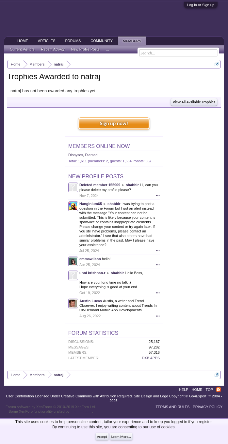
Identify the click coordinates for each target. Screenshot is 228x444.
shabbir (132, 185)
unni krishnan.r (92, 273)
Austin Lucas (90, 301)
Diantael (91, 155)
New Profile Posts (95, 176)
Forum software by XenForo (51, 407)
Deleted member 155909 (99, 185)
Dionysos (75, 155)
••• (158, 196)
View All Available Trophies (194, 102)
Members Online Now (99, 146)
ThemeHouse (81, 411)
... (107, 49)
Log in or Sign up (200, 5)
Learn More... (121, 437)
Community (101, 41)
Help (183, 390)
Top (209, 390)
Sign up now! (114, 123)
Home (22, 41)
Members (132, 41)
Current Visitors (22, 49)
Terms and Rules (172, 407)
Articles (47, 41)
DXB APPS (151, 358)
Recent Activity (53, 49)
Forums (73, 41)
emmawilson (90, 259)
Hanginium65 (90, 204)
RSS (218, 389)
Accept (102, 437)
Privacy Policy (207, 407)
